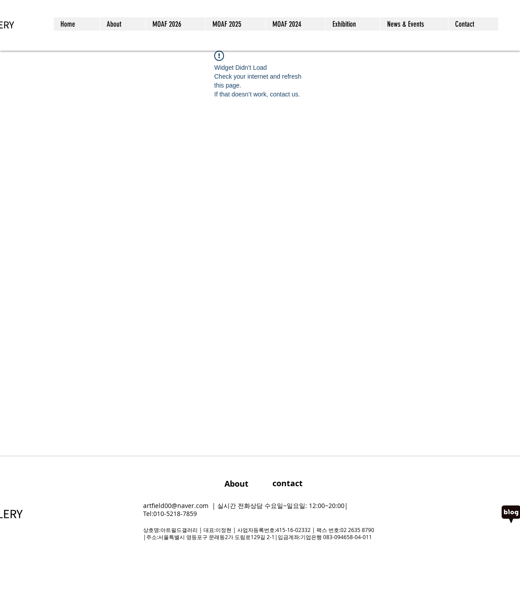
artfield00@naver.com (175, 505)
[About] (236, 483)
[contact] (287, 483)
